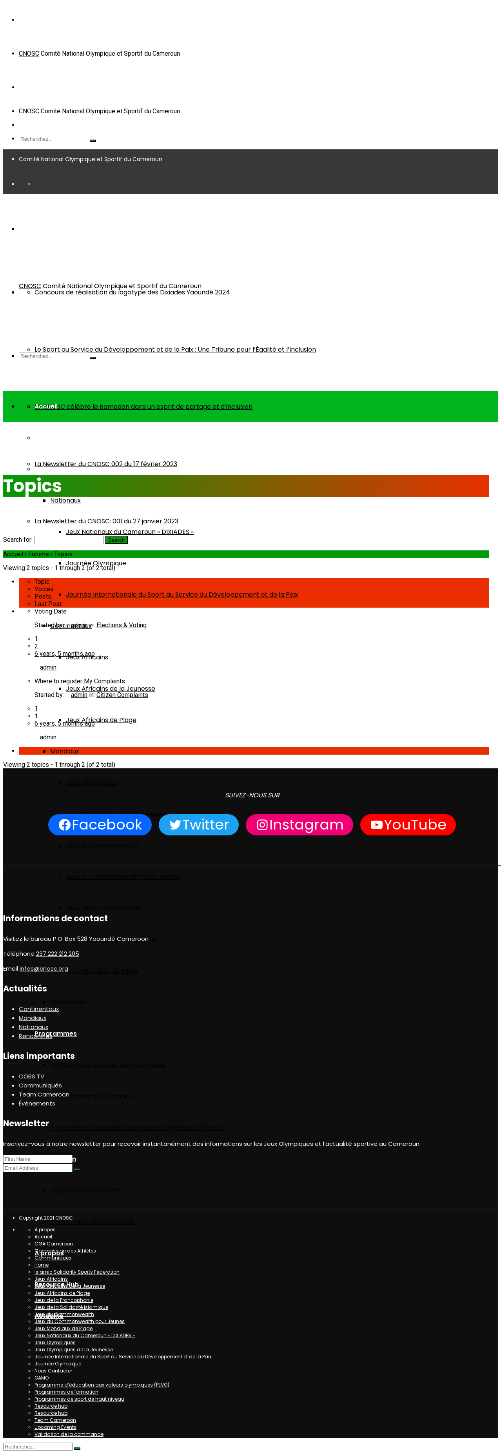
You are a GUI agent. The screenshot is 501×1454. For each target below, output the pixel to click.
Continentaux (39, 1009)
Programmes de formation (91, 1096)
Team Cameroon (61, 437)
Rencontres (68, 1002)
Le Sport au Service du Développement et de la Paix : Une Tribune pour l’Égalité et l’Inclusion (175, 349)
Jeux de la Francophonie (103, 908)
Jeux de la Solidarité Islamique (71, 1307)
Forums (38, 554)
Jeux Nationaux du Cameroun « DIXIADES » (130, 531)
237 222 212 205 (57, 953)
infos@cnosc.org (44, 968)
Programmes (55, 1033)
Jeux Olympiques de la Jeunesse (73, 1349)
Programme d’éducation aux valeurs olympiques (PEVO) (136, 1127)
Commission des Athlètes (65, 1250)
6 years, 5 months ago (64, 653)
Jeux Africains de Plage (101, 719)
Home (11, 459)
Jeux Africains (51, 1279)
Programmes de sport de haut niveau (107, 1064)
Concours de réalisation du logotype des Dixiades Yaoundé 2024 (132, 292)
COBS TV (31, 1076)
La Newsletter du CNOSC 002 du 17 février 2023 (105, 463)
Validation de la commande (68, 1434)
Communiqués (40, 1085)
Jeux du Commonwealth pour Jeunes (123, 876)
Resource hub (50, 1406)
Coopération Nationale (85, 1190)
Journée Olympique (96, 563)
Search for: (18, 539)
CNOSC (29, 53)
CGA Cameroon (53, 1243)
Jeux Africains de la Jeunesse (110, 688)
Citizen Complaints (122, 695)
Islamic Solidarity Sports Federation (77, 1272)
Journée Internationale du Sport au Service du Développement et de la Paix (182, 594)
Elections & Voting (121, 625)
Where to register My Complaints (79, 681)
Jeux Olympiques (92, 782)
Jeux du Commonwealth (103, 845)
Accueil (46, 406)
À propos (45, 1229)
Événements (54, 469)
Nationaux (65, 500)
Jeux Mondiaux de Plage (102, 970)
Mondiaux (64, 751)
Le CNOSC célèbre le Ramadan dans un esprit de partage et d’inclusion (143, 406)
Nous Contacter (53, 1370)
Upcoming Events (55, 1427)
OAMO (41, 1377)
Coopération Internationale (92, 1221)
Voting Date (50, 611)
